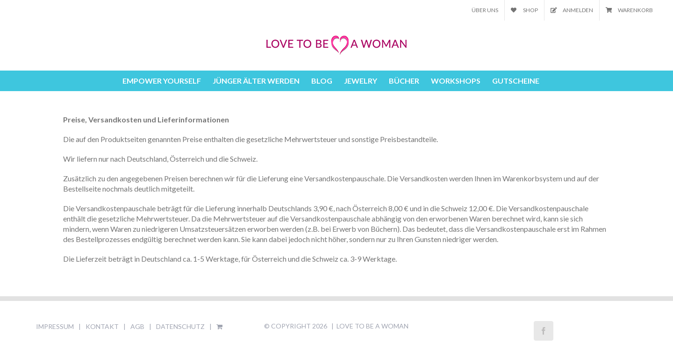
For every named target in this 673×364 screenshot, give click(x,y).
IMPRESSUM (55, 326)
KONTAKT (102, 326)
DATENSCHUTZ (180, 326)
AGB (137, 326)
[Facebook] (543, 331)
